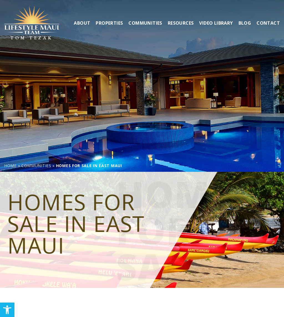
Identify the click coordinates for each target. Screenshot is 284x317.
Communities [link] (145, 22)
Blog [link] (245, 22)
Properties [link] (109, 22)
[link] (7, 310)
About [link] (82, 22)
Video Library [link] (216, 22)
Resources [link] (181, 22)
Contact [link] (268, 22)
